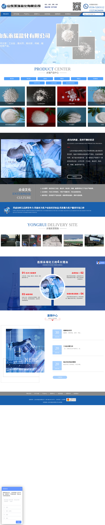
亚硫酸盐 (95, 78)
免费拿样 (57, 14)
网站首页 (6, 14)
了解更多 (60, 377)
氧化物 (28, 78)
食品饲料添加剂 (70, 83)
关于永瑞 (16, 14)
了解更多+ (74, 176)
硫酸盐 (45, 78)
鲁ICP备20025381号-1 (51, 399)
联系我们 (68, 14)
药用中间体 (37, 83)
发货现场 (47, 14)
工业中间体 (54, 83)
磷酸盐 (79, 78)
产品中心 (26, 14)
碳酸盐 (62, 78)
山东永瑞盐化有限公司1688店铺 (55, 402)
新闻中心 (37, 14)
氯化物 (12, 78)
